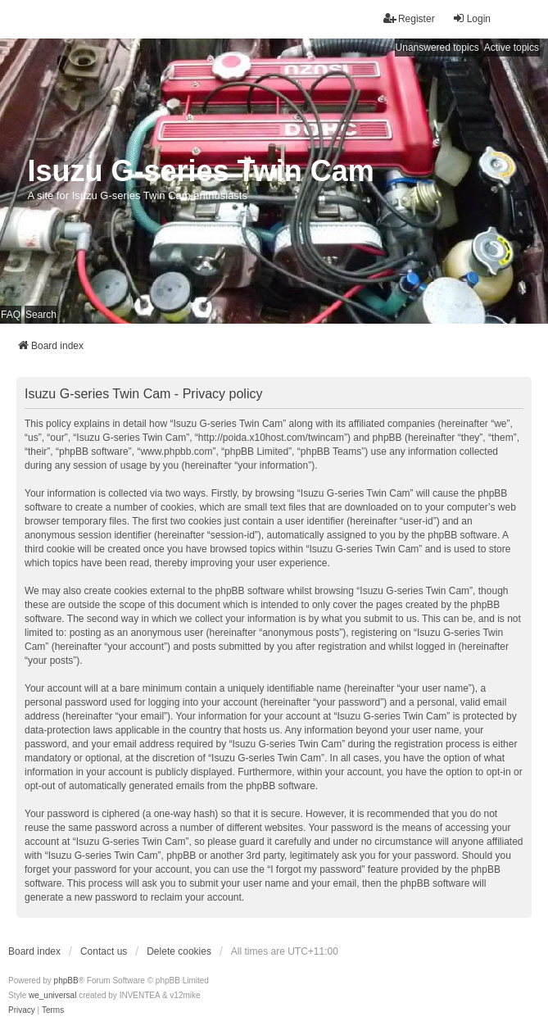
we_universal (52, 995)
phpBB (66, 980)
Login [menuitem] (471, 18)
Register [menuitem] (409, 18)
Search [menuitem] (41, 314)
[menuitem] (21, 1010)
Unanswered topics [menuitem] (437, 47)
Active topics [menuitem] (511, 47)
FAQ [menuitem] (10, 314)
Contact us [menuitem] (103, 951)
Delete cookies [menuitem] (179, 951)
